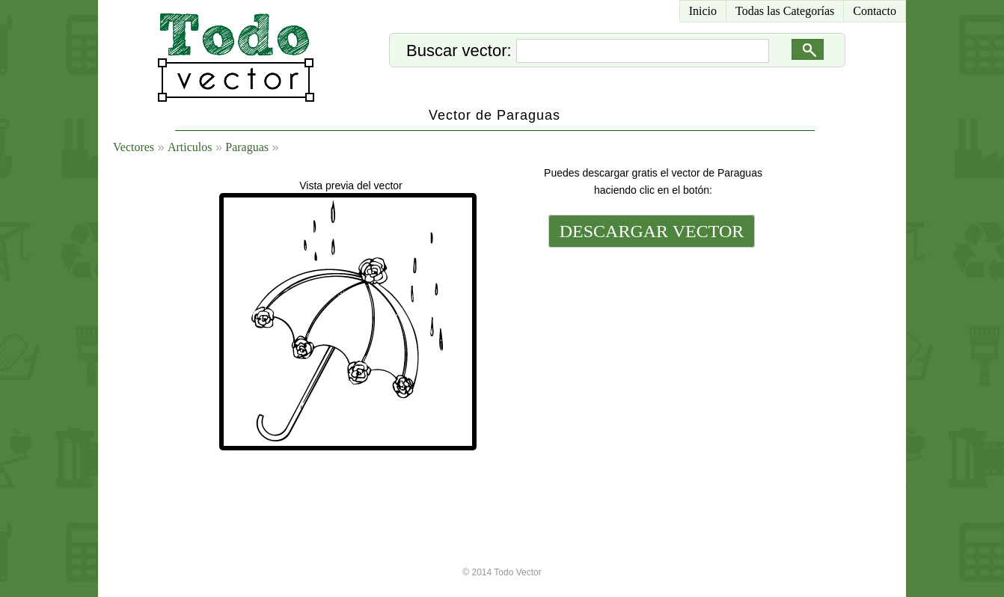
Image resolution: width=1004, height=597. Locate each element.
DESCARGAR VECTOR (652, 231)
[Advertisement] (650, 353)
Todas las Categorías (784, 10)
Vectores (133, 147)
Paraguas (247, 147)
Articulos (190, 147)
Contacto (874, 10)
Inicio (703, 10)
